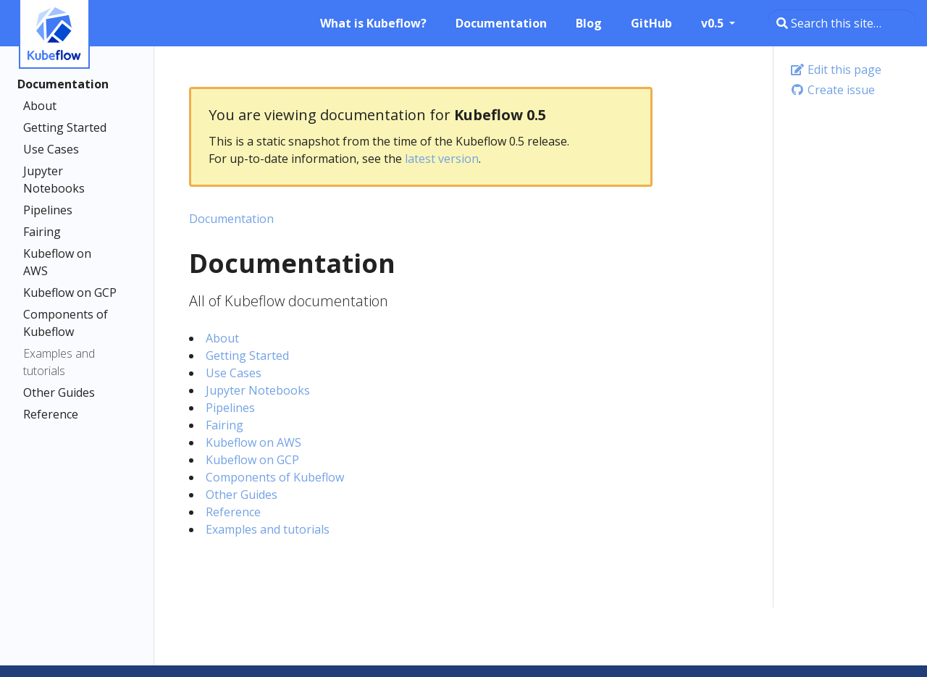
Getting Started (64, 127)
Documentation (63, 84)
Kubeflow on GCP (70, 292)
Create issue (832, 90)
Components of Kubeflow (65, 323)
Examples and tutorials (59, 362)
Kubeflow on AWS (57, 262)
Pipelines (47, 210)
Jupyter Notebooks (54, 179)
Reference (50, 414)
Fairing (42, 232)
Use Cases (51, 149)
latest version (442, 159)
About (39, 106)
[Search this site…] (841, 23)
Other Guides (59, 392)
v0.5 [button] (713, 23)
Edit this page (835, 69)
